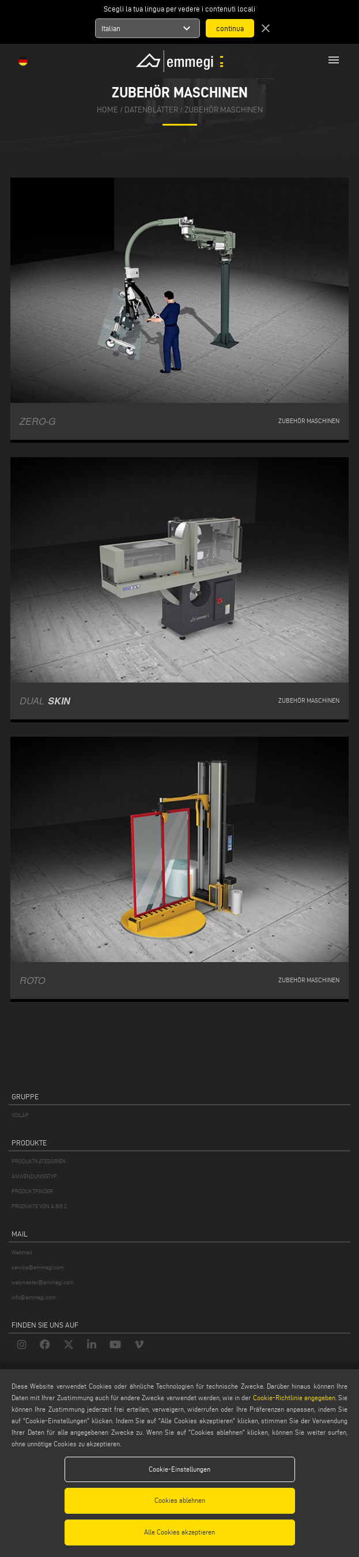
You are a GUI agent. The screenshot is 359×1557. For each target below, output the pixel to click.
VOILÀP (20, 1115)
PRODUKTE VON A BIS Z (39, 1206)
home (107, 109)
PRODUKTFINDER (32, 1191)
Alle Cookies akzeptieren (179, 1532)
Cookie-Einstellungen (179, 1469)
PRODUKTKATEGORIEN (39, 1161)
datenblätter (151, 109)
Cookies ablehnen (179, 1500)
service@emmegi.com (38, 1267)
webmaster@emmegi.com (43, 1282)
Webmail (22, 1252)
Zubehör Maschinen (223, 109)
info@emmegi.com (34, 1297)
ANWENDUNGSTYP (34, 1176)
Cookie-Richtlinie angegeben (294, 1397)
